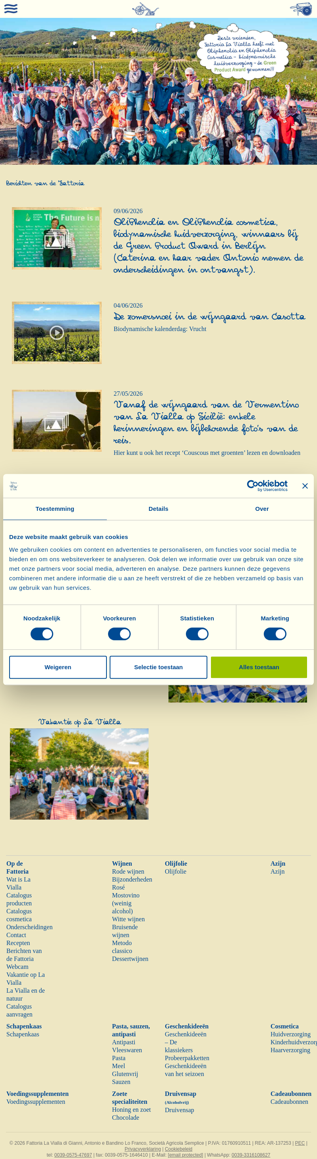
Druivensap (179, 1110)
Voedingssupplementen (37, 1093)
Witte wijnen (128, 919)
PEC (300, 1143)
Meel (118, 1066)
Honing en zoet (131, 1109)
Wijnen (122, 863)
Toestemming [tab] (55, 508)
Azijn (278, 863)
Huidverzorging (291, 1034)
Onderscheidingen (29, 927)
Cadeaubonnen (291, 1093)
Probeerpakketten (187, 1058)
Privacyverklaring (143, 1149)
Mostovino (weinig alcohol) (125, 903)
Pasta (119, 1058)
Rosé (118, 887)
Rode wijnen (128, 871)
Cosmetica (285, 1026)
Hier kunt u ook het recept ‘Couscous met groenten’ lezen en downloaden (207, 452)
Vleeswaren (127, 1050)
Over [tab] (262, 508)
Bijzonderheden (132, 879)
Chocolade (125, 1117)
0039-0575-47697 (73, 1155)
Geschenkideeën (187, 1026)
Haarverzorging (290, 1050)
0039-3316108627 (251, 1155)
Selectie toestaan (158, 667)
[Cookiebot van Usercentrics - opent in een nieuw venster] (253, 486)
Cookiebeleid (178, 1149)
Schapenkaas (24, 1026)
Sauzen (121, 1081)
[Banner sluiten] (305, 486)
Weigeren (57, 667)
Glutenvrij (125, 1073)
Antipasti (123, 1042)
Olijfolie (176, 863)
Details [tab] (158, 508)
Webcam (17, 966)
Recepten (18, 943)
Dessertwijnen (130, 958)
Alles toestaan (259, 667)
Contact (16, 935)
